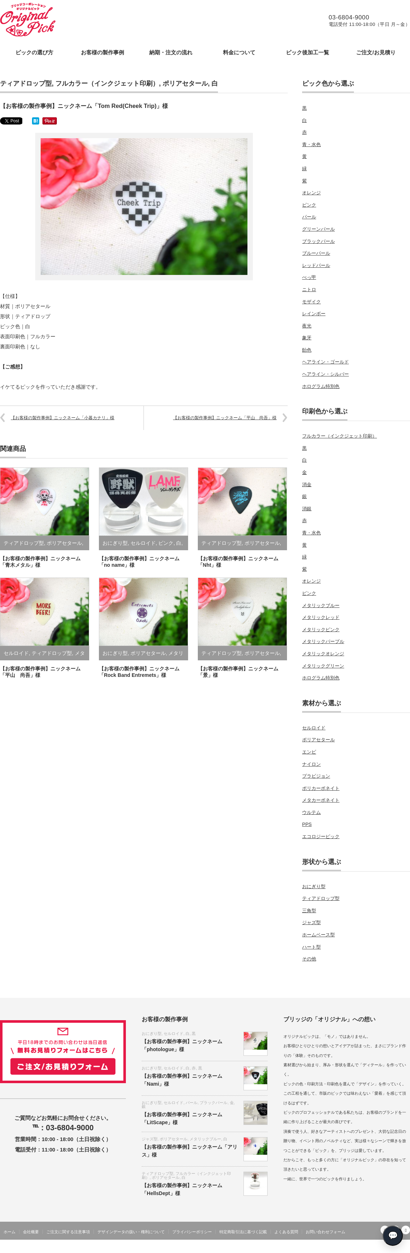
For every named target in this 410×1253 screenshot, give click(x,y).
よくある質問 (286, 1232)
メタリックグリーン (323, 666)
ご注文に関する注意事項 (68, 1232)
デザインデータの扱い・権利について (131, 1232)
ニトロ (309, 289)
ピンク (165, 543)
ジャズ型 (311, 922)
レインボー (313, 313)
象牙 (306, 337)
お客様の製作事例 (102, 52)
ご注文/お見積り (375, 52)
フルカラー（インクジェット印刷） (107, 83)
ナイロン (311, 764)
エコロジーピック (321, 836)
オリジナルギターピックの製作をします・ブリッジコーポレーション (343, 1247)
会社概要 (31, 1232)
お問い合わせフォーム (325, 1232)
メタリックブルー (321, 605)
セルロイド (143, 543)
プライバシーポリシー (192, 1232)
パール (309, 217)
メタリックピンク (321, 629)
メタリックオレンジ (323, 653)
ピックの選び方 (34, 52)
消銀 (306, 508)
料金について (239, 52)
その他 (309, 959)
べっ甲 (309, 277)
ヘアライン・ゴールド (325, 362)
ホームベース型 (318, 934)
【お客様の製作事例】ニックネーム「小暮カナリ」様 (62, 417)
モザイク (311, 301)
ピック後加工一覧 (307, 52)
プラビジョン (316, 776)
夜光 (306, 326)
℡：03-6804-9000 (63, 1127)
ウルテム (311, 812)
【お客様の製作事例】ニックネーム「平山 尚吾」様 (225, 417)
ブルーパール (316, 253)
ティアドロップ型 (26, 83)
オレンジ (311, 192)
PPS (307, 824)
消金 (306, 484)
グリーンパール (318, 229)
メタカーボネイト (321, 800)
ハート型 (311, 947)
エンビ (309, 752)
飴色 (306, 350)
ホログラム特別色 (321, 386)
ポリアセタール (185, 83)
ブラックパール (318, 241)
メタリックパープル (323, 641)
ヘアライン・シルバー (325, 374)
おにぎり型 (115, 543)
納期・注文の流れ (170, 52)
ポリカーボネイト (321, 788)
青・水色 (311, 144)
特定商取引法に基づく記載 (243, 1232)
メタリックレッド (321, 617)
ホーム (9, 1232)
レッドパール (316, 265)
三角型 (309, 910)
